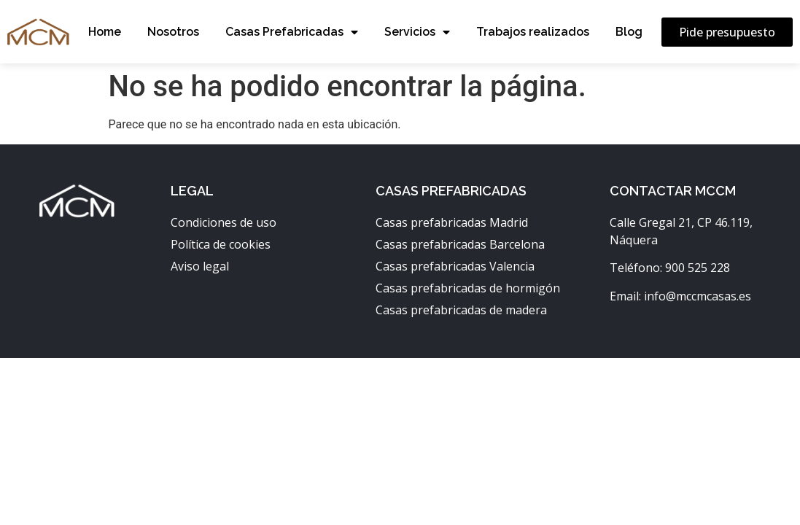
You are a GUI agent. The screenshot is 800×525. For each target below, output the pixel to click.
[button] (727, 32)
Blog (628, 32)
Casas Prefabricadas (291, 32)
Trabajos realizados (532, 32)
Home (104, 32)
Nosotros (173, 32)
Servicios (417, 32)
